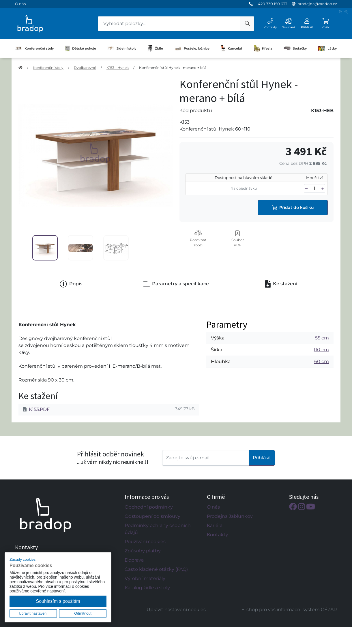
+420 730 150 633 (271, 3)
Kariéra (214, 525)
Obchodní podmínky (149, 507)
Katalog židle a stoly (147, 587)
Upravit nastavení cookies (176, 609)
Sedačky (295, 48)
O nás (20, 3)
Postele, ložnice (192, 48)
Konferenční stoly (34, 48)
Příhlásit (262, 457)
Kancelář (231, 48)
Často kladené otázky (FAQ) (156, 569)
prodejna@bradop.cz (317, 3)
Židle (155, 48)
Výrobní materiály (145, 578)
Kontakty (217, 534)
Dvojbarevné (85, 67)
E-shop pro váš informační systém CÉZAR (289, 609)
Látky (327, 48)
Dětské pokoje (80, 48)
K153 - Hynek (117, 67)
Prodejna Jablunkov (230, 516)
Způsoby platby (143, 551)
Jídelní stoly (121, 48)
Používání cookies (145, 541)
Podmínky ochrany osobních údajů (158, 529)
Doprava (134, 560)
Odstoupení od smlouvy (152, 516)
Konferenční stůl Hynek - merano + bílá (172, 67)
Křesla (263, 48)
